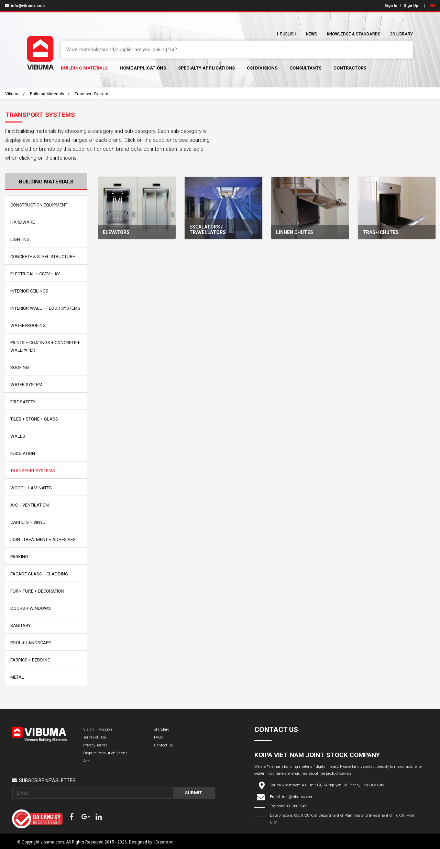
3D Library (401, 34)
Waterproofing (28, 325)
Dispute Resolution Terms (105, 753)
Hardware (22, 222)
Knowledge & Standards (354, 34)
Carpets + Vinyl (27, 522)
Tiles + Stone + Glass (34, 419)
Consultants (305, 68)
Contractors (349, 68)
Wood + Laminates (31, 487)
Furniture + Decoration (37, 591)
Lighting (20, 239)
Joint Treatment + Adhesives (43, 539)
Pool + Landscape (30, 642)
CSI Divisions (262, 68)
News (311, 34)
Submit (193, 792)
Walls (17, 436)
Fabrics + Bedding (30, 659)
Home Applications (143, 68)
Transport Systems (93, 94)
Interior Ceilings (29, 291)
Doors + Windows (30, 608)
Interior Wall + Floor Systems (45, 308)
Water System (26, 384)
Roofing (19, 367)
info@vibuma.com (25, 5)
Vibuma (12, 94)
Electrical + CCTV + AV (35, 273)
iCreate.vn (164, 842)
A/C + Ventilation (29, 505)
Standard (161, 729)
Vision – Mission (97, 729)
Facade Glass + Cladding (39, 573)
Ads (86, 761)
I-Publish (286, 34)
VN (432, 5)
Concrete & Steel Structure (42, 256)
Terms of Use (94, 737)
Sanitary (20, 625)
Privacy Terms (95, 745)
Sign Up (411, 5)
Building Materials (84, 68)
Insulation (22, 453)
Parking (19, 556)
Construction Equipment (38, 205)
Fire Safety (22, 401)
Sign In (390, 5)
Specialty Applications (206, 68)
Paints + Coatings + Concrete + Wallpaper (45, 346)
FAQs (158, 737)
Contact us (163, 745)
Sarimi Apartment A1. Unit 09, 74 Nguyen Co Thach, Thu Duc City (327, 785)
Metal (17, 677)
